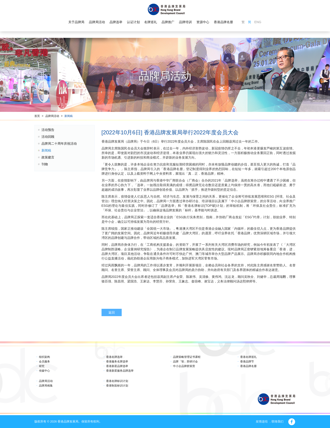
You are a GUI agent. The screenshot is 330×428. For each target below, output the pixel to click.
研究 (41, 366)
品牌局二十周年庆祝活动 (59, 143)
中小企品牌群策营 (184, 366)
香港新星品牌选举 (117, 366)
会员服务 (44, 361)
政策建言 (47, 157)
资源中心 (202, 22)
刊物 (44, 164)
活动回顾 (47, 136)
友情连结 (262, 421)
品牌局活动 (97, 22)
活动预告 (47, 130)
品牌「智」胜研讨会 (185, 361)
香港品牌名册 (223, 22)
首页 (37, 116)
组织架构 (44, 357)
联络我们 (277, 421)
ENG (257, 22)
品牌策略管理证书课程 (187, 357)
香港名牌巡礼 (248, 357)
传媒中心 (44, 370)
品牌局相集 (46, 385)
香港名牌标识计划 (117, 381)
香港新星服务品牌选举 (120, 370)
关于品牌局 (76, 22)
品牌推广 (168, 22)
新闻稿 (68, 116)
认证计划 (133, 22)
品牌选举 (116, 22)
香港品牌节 (247, 361)
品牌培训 (185, 22)
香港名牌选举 (114, 357)
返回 (111, 312)
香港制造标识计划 (117, 385)
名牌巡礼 (150, 22)
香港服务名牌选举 (117, 361)
